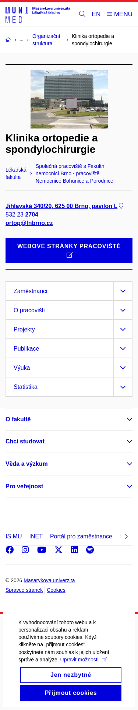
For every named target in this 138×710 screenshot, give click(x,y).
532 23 (22, 214)
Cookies (56, 590)
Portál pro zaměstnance (81, 536)
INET (35, 536)
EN (96, 14)
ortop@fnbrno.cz (29, 223)
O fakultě (18, 419)
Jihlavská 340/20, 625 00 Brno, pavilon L (65, 206)
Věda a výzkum (27, 464)
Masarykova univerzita (49, 580)
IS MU (14, 536)
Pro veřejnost (24, 486)
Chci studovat (25, 441)
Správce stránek (24, 590)
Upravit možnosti (83, 673)
